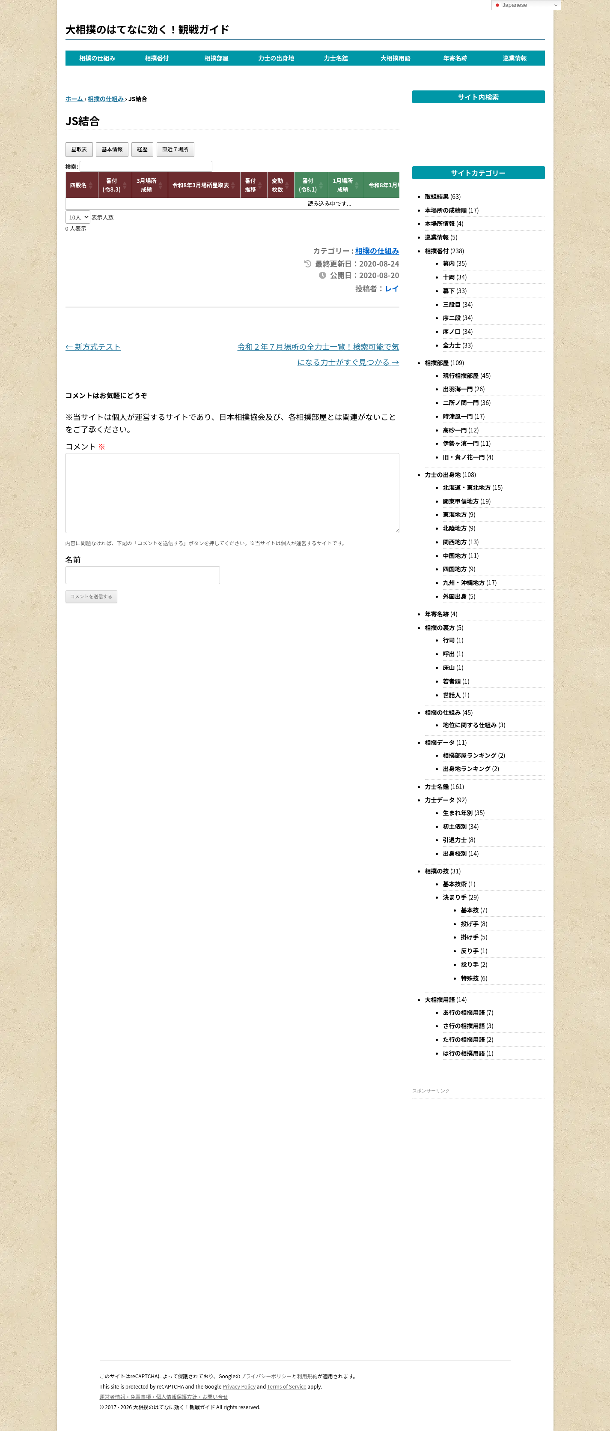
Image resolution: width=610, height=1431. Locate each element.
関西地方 (455, 541)
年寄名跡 (455, 58)
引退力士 (455, 839)
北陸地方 (455, 528)
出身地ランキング (467, 768)
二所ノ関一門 (461, 402)
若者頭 (452, 681)
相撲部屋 (217, 58)
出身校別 (455, 853)
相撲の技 (437, 871)
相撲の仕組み (97, 58)
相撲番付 (157, 58)
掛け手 (470, 937)
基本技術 (455, 883)
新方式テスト (93, 346)
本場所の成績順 (446, 210)
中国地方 (455, 555)
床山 (449, 667)
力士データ (440, 799)
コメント (85, 446)
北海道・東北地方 (467, 487)
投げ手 (470, 923)
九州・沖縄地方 (464, 582)
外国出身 (455, 596)
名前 (73, 559)
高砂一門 (455, 430)
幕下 (449, 290)
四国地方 (455, 568)
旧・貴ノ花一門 (464, 457)
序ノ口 (452, 331)
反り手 (470, 950)
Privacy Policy (239, 1386)
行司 (449, 640)
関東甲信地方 (461, 501)
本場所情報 (440, 223)
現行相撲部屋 (461, 375)
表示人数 (102, 217)
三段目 (452, 304)
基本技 (470, 910)
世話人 (452, 694)
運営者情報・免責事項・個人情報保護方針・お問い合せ (164, 1396)
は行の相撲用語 (464, 1053)
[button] (91, 185)
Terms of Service (286, 1386)
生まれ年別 (458, 812)
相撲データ (440, 742)
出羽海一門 (458, 388)
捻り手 (470, 964)
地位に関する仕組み (470, 724)
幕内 (449, 263)
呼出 (449, 653)
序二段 (452, 317)
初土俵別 (455, 826)
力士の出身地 (276, 58)
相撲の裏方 (440, 627)
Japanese (510, 5)
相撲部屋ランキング (470, 755)
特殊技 (470, 978)
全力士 (452, 345)
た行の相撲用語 (464, 1039)
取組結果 (437, 196)
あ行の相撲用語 (464, 1012)
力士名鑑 (336, 58)
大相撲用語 (396, 58)
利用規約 (307, 1376)
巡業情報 (515, 58)
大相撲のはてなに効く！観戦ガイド (147, 28)
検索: (71, 166)
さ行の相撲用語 (464, 1025)
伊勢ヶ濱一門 (461, 443)
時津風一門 (458, 416)
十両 (449, 277)
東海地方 (455, 514)
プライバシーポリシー (266, 1376)
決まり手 (455, 897)
